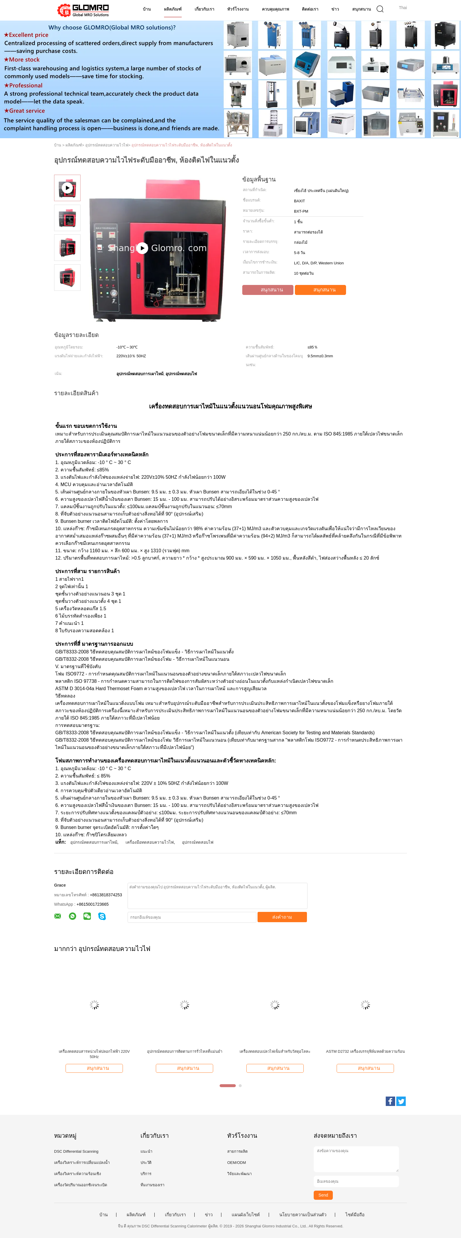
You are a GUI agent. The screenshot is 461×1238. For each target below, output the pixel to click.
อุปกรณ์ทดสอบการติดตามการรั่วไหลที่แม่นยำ (184, 1051)
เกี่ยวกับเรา (204, 9)
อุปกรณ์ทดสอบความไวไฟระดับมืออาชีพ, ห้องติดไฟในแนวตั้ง (181, 145)
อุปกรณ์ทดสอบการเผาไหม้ (93, 842)
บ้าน (147, 9)
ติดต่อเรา (310, 9)
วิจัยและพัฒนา (239, 1174)
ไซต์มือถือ (355, 1215)
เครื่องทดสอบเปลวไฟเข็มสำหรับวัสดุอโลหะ (275, 1051)
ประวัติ (146, 1162)
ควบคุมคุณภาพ (275, 9)
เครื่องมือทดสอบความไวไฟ (150, 842)
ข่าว (335, 9)
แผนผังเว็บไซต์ (246, 1215)
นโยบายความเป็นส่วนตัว (302, 1215)
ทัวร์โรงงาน (238, 9)
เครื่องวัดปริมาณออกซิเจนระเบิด (80, 1185)
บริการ (146, 1174)
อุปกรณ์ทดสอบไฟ (197, 842)
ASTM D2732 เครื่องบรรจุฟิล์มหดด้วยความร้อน (365, 1051)
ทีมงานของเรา (152, 1185)
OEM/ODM (236, 1162)
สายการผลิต (237, 1151)
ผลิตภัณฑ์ (173, 9)
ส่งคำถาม (282, 917)
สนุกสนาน (361, 9)
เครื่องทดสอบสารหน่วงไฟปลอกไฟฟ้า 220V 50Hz (94, 1054)
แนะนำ (146, 1151)
